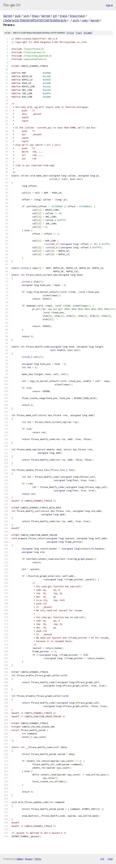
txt (102, 858)
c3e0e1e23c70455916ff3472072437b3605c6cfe (34, 20)
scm (26, 16)
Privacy (28, 858)
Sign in (109, 5)
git (55, 16)
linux (35, 16)
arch (76, 20)
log (79, 32)
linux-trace (77, 16)
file (70, 32)
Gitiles (20, 858)
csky (85, 20)
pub (18, 16)
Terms (37, 858)
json (110, 858)
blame (88, 32)
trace (63, 16)
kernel (7, 16)
